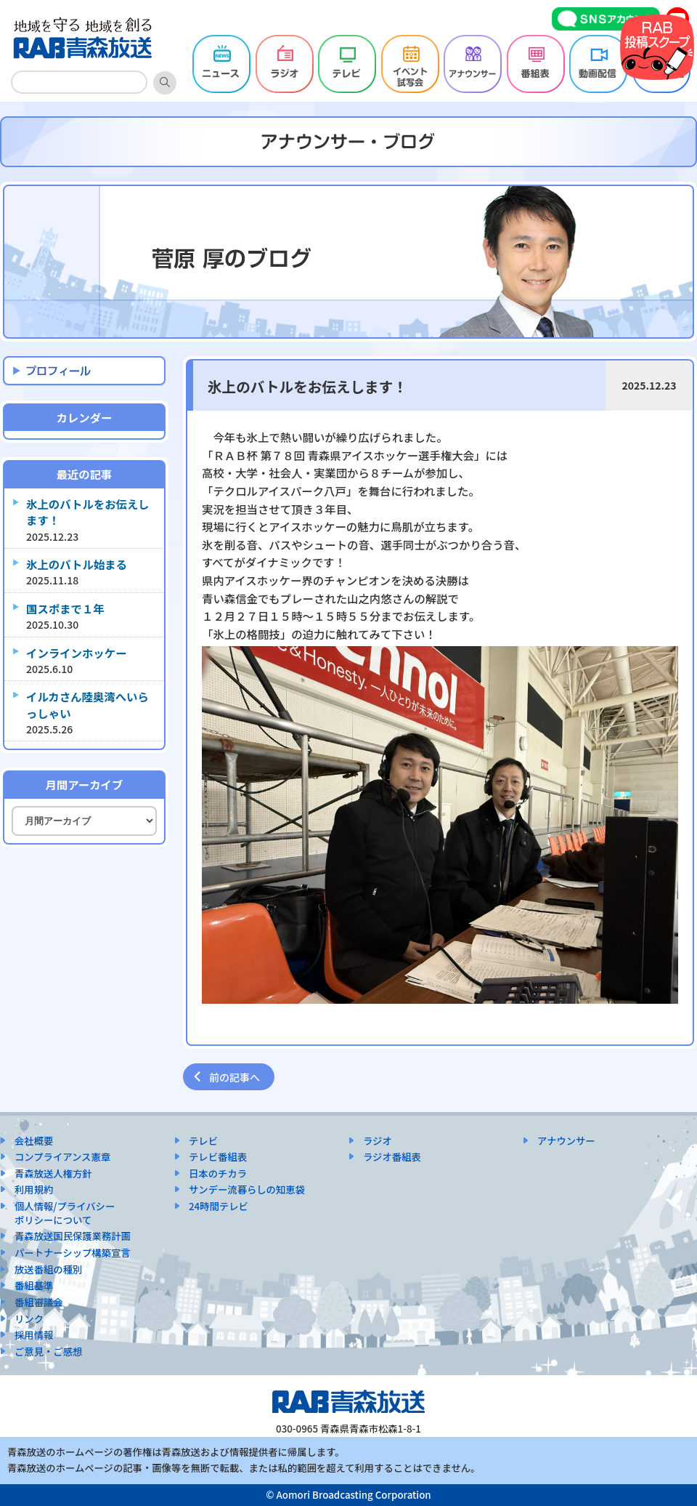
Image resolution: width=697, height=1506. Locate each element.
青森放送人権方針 (53, 1173)
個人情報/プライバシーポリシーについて (65, 1213)
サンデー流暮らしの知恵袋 (247, 1189)
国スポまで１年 (65, 608)
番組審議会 (39, 1302)
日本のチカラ (218, 1173)
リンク (29, 1319)
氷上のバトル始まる (76, 564)
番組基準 (34, 1285)
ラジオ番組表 (392, 1157)
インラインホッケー (76, 653)
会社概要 (34, 1141)
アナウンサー (566, 1141)
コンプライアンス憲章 (62, 1157)
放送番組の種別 (48, 1269)
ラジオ (377, 1141)
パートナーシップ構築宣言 (73, 1253)
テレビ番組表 (218, 1157)
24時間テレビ (218, 1206)
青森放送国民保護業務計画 (73, 1236)
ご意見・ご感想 (48, 1351)
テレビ (203, 1141)
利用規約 (34, 1189)
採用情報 (34, 1335)
